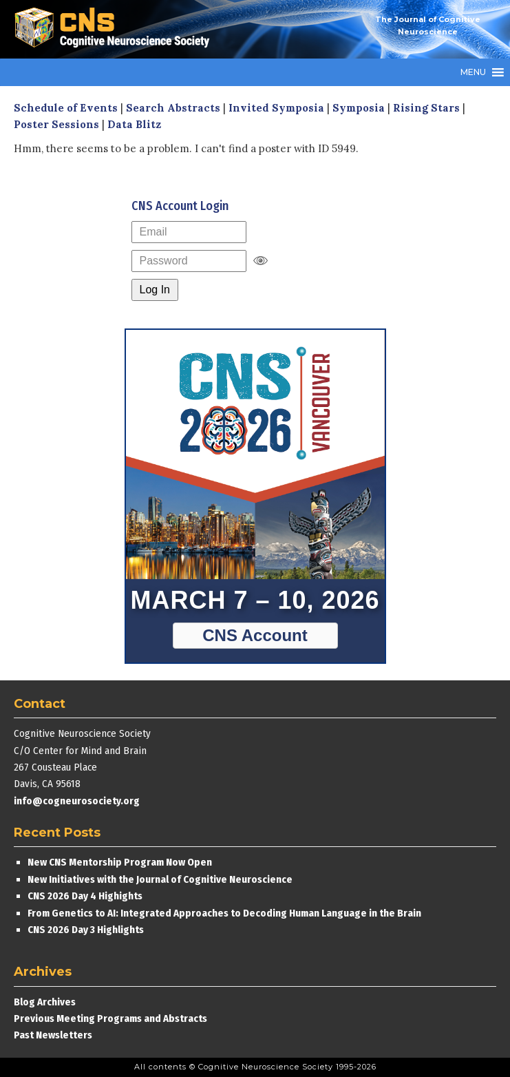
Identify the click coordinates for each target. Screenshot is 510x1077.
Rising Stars (426, 107)
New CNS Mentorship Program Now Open (120, 862)
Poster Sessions (56, 124)
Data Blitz (134, 124)
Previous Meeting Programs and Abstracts (110, 1018)
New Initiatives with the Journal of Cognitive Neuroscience (160, 879)
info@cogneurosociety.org (77, 801)
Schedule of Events (66, 107)
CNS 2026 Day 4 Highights (85, 896)
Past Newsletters (53, 1035)
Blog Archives (45, 1002)
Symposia (358, 107)
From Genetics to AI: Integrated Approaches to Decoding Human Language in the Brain (224, 913)
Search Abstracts (173, 107)
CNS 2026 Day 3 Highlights (86, 929)
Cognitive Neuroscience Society (117, 29)
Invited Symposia (276, 107)
